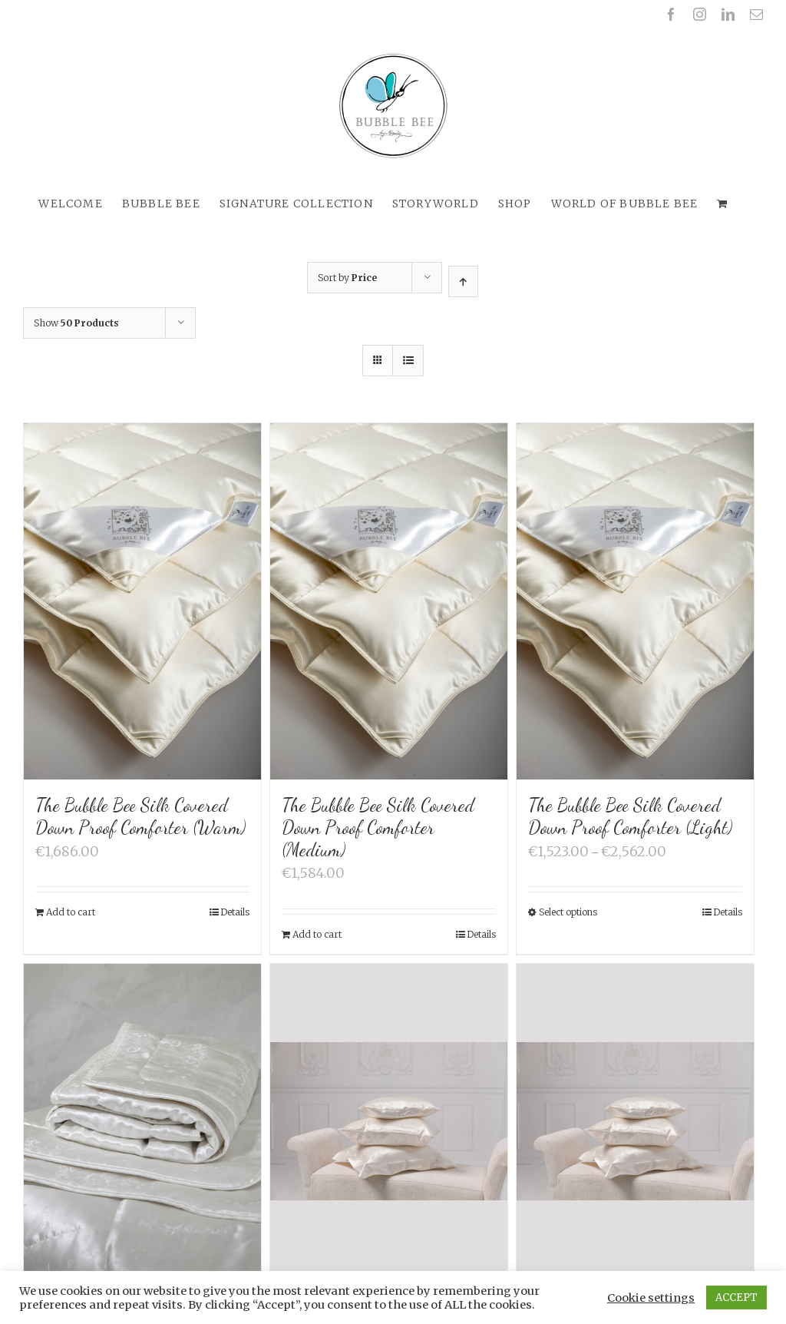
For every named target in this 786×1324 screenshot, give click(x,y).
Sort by (347, 277)
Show (76, 323)
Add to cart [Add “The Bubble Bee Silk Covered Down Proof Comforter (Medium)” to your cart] (317, 934)
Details (234, 912)
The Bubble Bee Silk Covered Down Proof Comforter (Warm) (140, 816)
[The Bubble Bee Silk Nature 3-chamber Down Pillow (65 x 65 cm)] (635, 1122)
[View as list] (408, 361)
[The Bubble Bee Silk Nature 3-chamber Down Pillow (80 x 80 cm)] (388, 1122)
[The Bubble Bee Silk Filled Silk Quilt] (142, 1142)
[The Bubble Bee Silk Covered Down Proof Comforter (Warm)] (142, 601)
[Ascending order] (463, 281)
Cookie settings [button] (651, 1298)
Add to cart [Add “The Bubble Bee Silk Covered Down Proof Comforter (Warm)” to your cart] (70, 912)
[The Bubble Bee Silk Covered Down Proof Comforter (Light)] (635, 601)
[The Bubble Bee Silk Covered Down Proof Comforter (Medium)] (388, 601)
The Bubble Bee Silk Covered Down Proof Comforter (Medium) (378, 827)
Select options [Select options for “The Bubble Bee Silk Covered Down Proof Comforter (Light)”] (568, 912)
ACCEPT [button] (736, 1297)
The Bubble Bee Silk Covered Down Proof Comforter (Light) (630, 816)
